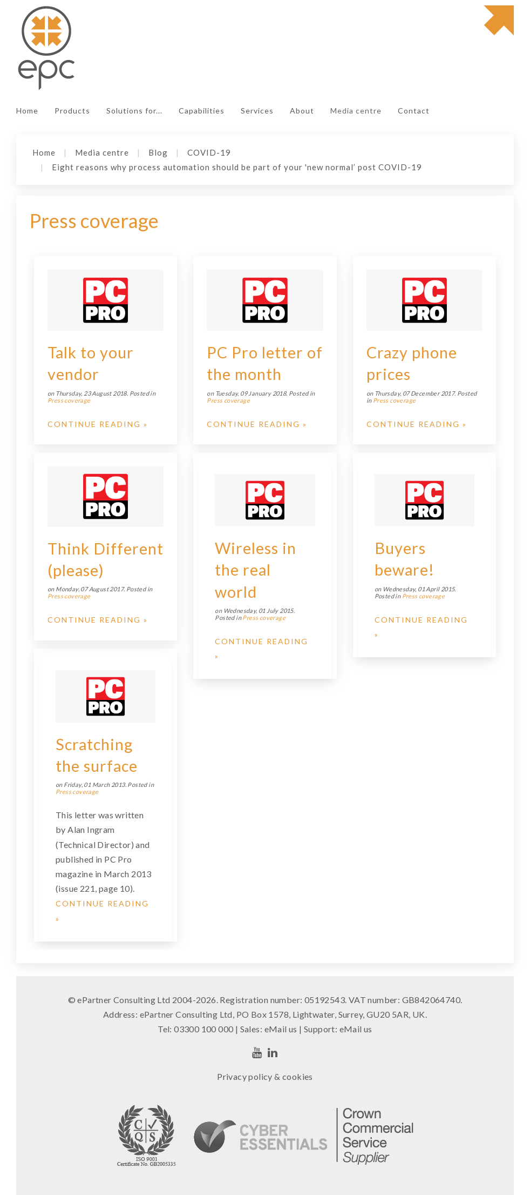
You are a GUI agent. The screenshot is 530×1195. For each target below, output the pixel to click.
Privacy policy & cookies (265, 1076)
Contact (414, 110)
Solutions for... (134, 110)
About (302, 110)
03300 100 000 (203, 1029)
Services (257, 110)
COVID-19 (209, 152)
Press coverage (69, 400)
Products (72, 110)
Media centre (356, 110)
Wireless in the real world (255, 570)
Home (27, 110)
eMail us (280, 1029)
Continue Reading (94, 424)
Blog (158, 152)
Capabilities (202, 110)
